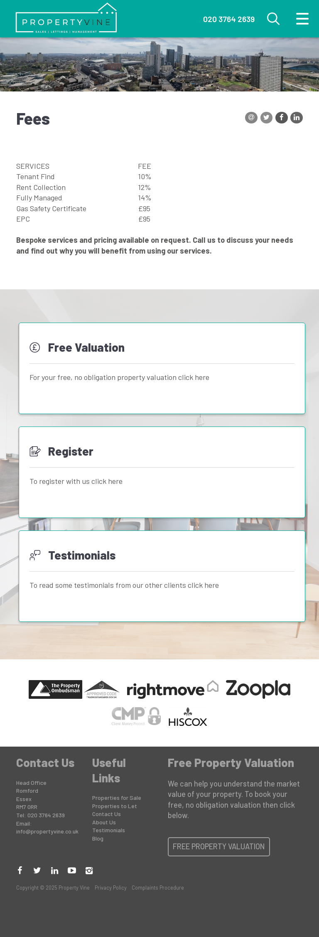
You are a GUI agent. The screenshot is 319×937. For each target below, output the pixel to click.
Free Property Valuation (219, 846)
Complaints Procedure (158, 887)
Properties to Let (114, 805)
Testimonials (108, 829)
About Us (104, 822)
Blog (97, 838)
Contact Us (106, 813)
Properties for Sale (116, 797)
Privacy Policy (111, 887)
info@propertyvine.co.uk (47, 831)
